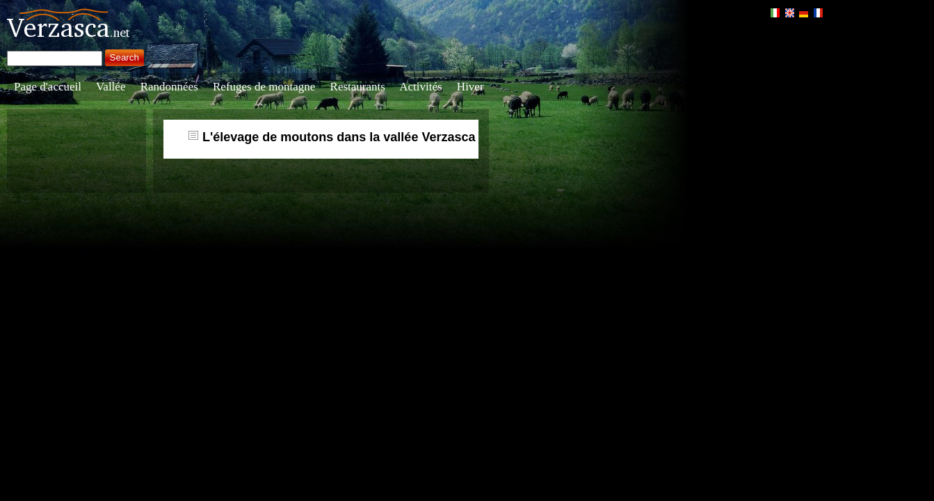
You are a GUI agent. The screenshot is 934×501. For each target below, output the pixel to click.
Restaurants (357, 86)
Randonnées (169, 86)
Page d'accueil (47, 86)
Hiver (470, 86)
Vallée (110, 86)
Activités (420, 86)
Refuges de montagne (264, 86)
